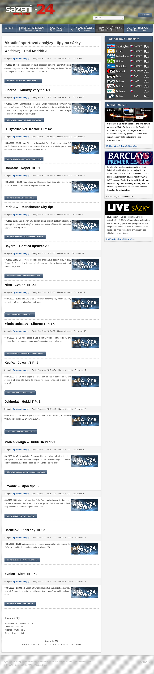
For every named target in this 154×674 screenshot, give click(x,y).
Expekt (119, 51)
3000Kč (138, 46)
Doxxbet (120, 71)
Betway (120, 81)
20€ (136, 96)
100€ (136, 81)
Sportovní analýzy (21, 58)
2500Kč (138, 56)
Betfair (119, 96)
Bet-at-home (122, 56)
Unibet (119, 61)
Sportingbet (122, 46)
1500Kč (138, 51)
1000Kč (138, 86)
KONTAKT (8, 665)
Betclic (119, 86)
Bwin (118, 76)
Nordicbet (121, 66)
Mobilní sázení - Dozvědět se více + (122, 146)
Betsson (120, 91)
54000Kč (138, 71)
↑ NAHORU (144, 661)
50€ (136, 76)
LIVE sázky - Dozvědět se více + (120, 239)
